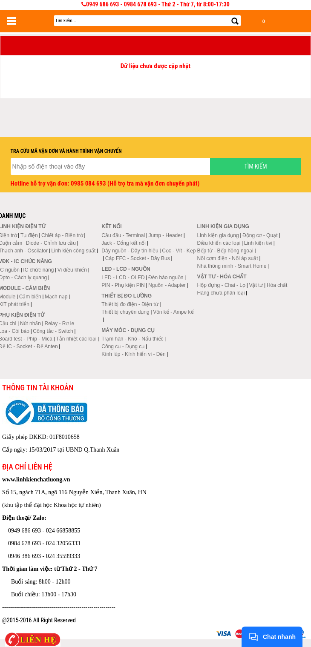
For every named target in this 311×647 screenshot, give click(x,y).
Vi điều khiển (72, 270)
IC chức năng (38, 270)
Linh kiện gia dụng (218, 235)
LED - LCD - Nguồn (125, 269)
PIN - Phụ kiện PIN (122, 285)
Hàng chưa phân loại (221, 293)
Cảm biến (30, 297)
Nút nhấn (30, 323)
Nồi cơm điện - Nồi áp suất (227, 258)
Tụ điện (29, 235)
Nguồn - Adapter (167, 285)
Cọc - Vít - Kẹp (179, 251)
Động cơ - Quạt (259, 235)
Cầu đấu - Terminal (123, 235)
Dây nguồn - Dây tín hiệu (129, 251)
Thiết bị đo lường (126, 296)
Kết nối (111, 226)
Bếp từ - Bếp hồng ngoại (225, 251)
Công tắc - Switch (53, 331)
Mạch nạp (56, 297)
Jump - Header (165, 235)
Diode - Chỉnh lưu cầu (51, 243)
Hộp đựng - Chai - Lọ (221, 285)
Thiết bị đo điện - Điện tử (129, 304)
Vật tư (256, 285)
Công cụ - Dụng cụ (122, 346)
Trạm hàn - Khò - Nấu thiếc (132, 339)
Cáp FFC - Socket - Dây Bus (137, 258)
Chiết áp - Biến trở (62, 235)
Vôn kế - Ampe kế (173, 312)
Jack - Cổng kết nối (123, 243)
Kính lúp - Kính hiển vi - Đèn (133, 354)
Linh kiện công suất (73, 251)
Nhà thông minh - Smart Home (232, 266)
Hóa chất (277, 285)
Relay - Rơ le (59, 323)
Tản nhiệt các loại (76, 339)
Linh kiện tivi (258, 243)
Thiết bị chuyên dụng (125, 312)
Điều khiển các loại (219, 243)
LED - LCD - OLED (122, 278)
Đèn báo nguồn (165, 278)
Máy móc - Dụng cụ (128, 330)
